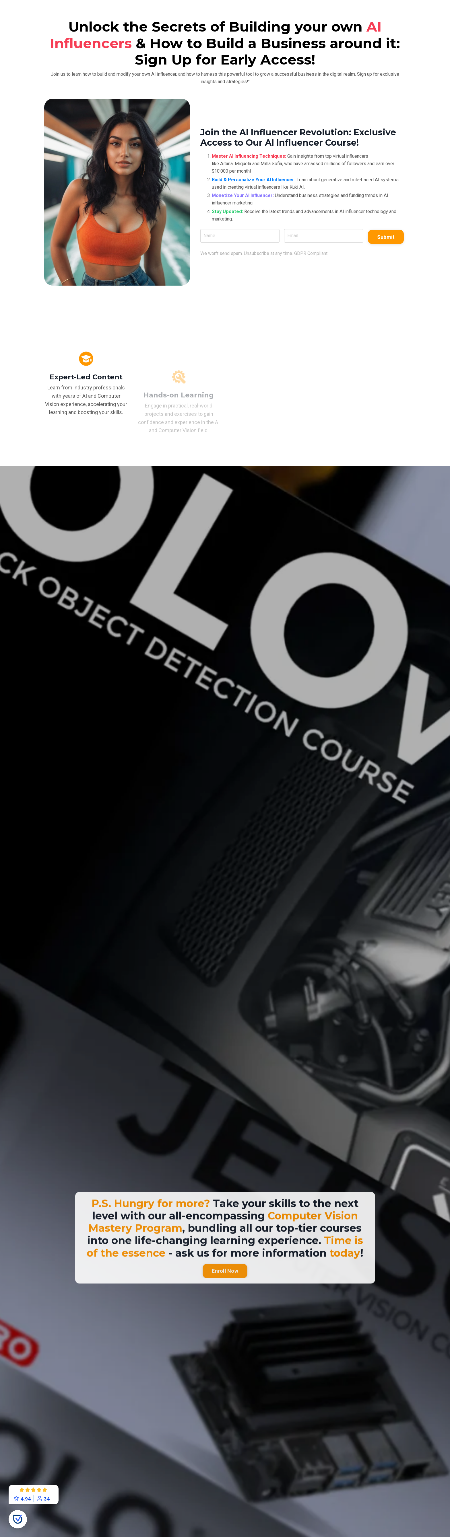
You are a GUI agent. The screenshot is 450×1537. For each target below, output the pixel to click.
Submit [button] (384, 241)
